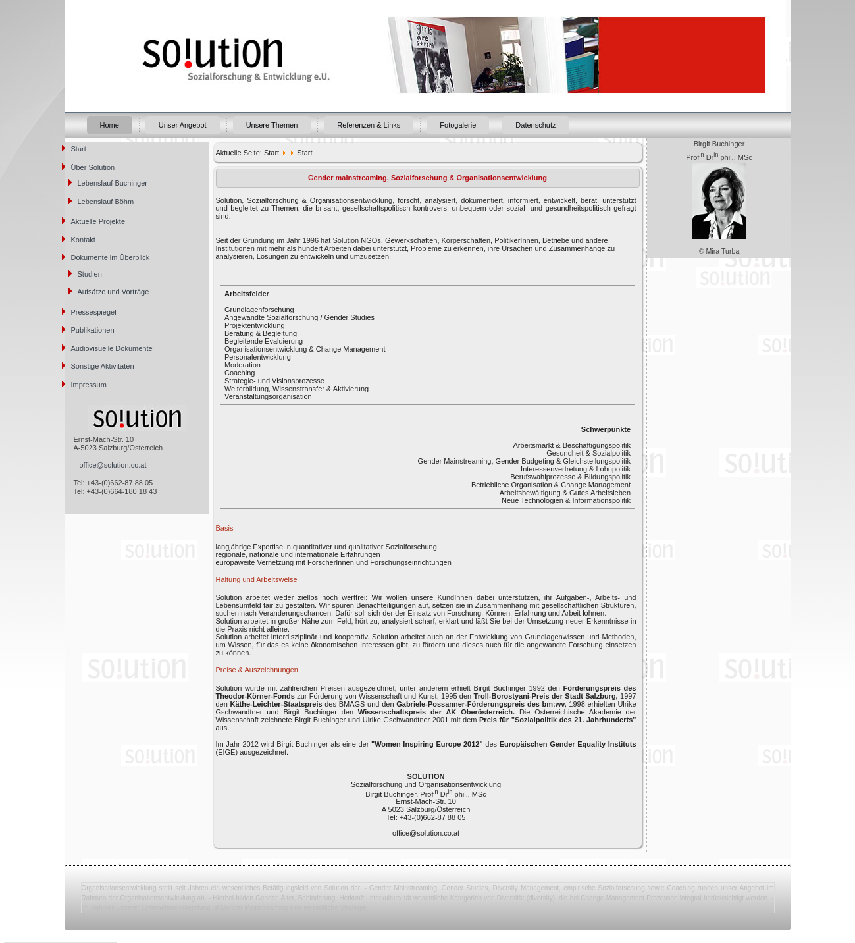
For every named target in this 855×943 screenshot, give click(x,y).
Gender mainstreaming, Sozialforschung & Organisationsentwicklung (427, 178)
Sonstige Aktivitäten (102, 366)
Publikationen (93, 330)
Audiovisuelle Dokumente (112, 348)
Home (109, 125)
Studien (90, 274)
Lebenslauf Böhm (106, 201)
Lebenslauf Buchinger (112, 183)
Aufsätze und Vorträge (113, 292)
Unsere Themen (272, 125)
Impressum (89, 385)
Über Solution (93, 167)
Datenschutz (535, 125)
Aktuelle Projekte (98, 221)
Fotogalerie (458, 125)
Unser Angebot (183, 125)
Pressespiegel (94, 312)
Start (78, 149)
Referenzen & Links (368, 125)
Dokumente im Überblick (110, 257)
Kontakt (83, 240)
